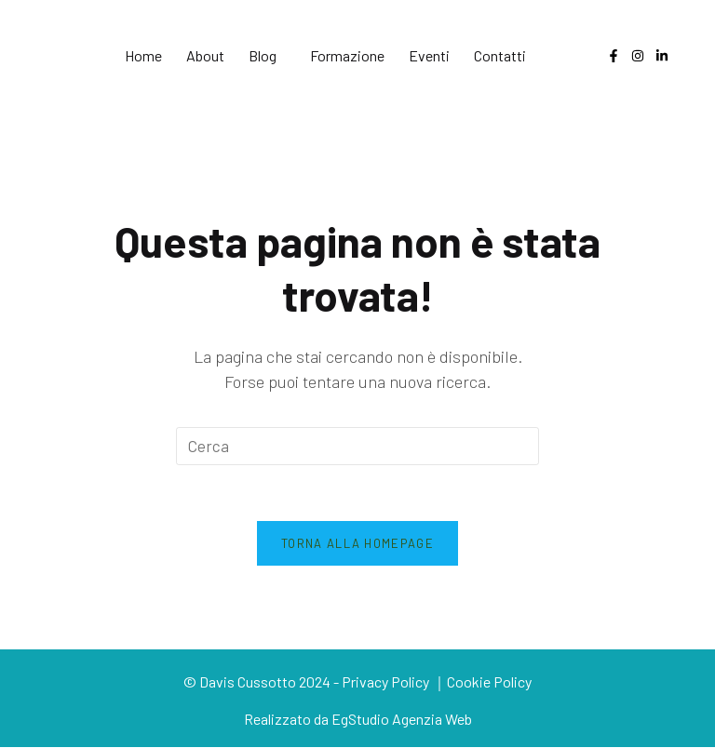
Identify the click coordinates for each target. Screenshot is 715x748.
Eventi (429, 55)
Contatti (500, 55)
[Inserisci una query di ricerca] (357, 446)
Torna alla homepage (357, 543)
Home (143, 55)
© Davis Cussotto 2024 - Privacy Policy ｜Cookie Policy (357, 682)
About (205, 55)
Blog (263, 55)
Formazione (347, 55)
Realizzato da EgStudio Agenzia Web (358, 719)
